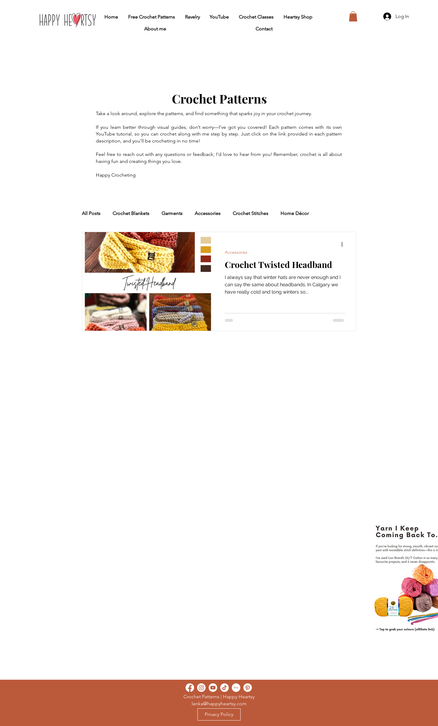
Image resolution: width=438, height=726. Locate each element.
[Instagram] (201, 687)
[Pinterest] (247, 687)
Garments (172, 213)
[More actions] (344, 244)
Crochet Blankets (131, 213)
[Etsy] (236, 687)
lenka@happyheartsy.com (219, 704)
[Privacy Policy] (219, 714)
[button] (353, 16)
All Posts (91, 213)
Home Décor (294, 213)
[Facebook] (190, 687)
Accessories (208, 213)
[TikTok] (224, 687)
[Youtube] (213, 687)
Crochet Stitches (250, 213)
